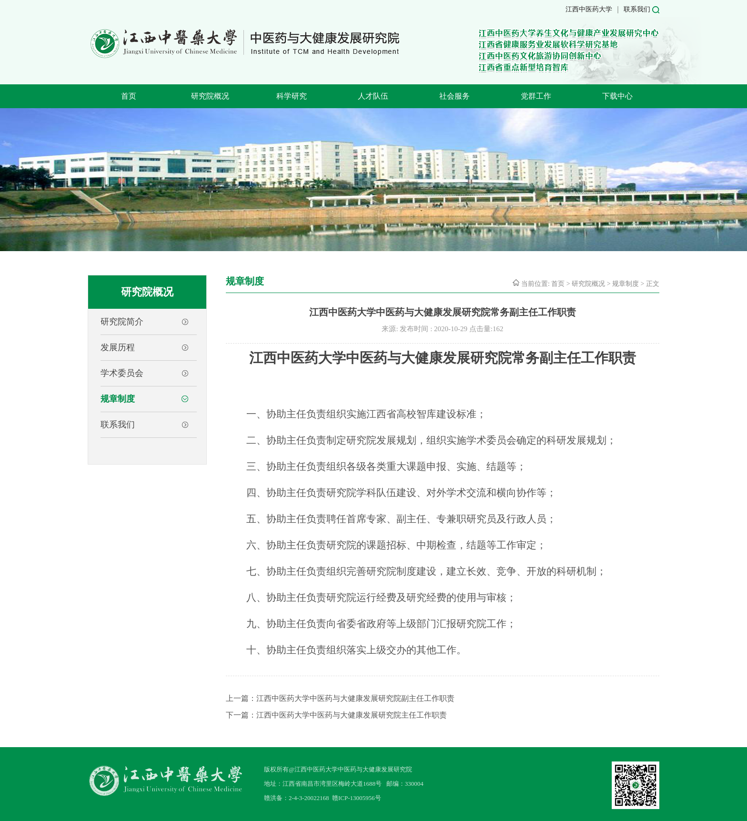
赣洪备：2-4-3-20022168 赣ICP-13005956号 (322, 797)
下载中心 (617, 96)
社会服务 (454, 96)
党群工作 (536, 96)
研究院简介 (122, 321)
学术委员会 (122, 373)
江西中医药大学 (588, 9)
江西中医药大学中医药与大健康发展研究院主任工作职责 (351, 715)
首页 (128, 96)
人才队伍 (373, 96)
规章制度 (118, 399)
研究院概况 (210, 96)
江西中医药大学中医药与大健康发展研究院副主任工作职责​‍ (355, 698)
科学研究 (291, 96)
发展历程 (118, 347)
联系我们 (637, 9)
